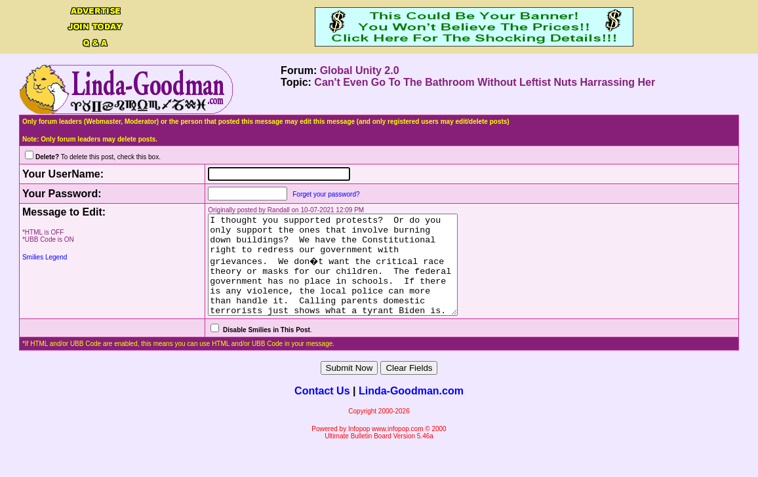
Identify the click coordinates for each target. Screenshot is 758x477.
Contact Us (321, 410)
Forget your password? (311, 194)
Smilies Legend (44, 257)
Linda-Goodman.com (411, 410)
